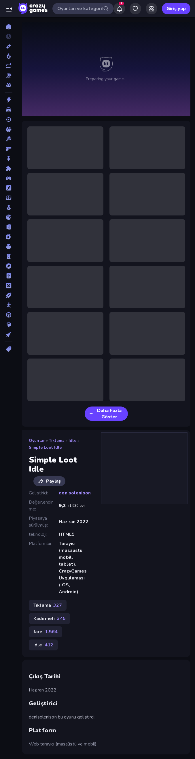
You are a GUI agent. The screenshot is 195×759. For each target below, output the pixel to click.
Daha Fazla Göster (105, 413)
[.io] (8, 217)
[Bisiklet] (8, 158)
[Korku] (8, 246)
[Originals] (8, 75)
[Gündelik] (8, 207)
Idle (72, 440)
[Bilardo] (8, 139)
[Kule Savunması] (8, 256)
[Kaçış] (8, 227)
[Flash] (8, 188)
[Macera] (8, 266)
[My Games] (135, 8)
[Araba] (8, 110)
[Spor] (8, 295)
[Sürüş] (8, 315)
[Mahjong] (8, 276)
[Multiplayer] (8, 85)
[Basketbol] (8, 129)
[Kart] (8, 237)
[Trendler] (8, 56)
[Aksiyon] (8, 100)
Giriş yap (176, 8)
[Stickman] (8, 305)
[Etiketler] (8, 349)
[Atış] (8, 119)
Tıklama (57, 440)
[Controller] (8, 178)
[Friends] (151, 8)
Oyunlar (37, 440)
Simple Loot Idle (45, 447)
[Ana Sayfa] (8, 27)
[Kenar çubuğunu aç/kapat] (9, 9)
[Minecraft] (8, 285)
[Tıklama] (8, 334)
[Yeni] (8, 46)
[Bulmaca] (8, 168)
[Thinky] (8, 325)
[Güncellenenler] (8, 66)
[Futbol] (8, 198)
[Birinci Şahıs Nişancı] (8, 149)
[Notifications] (119, 8)
